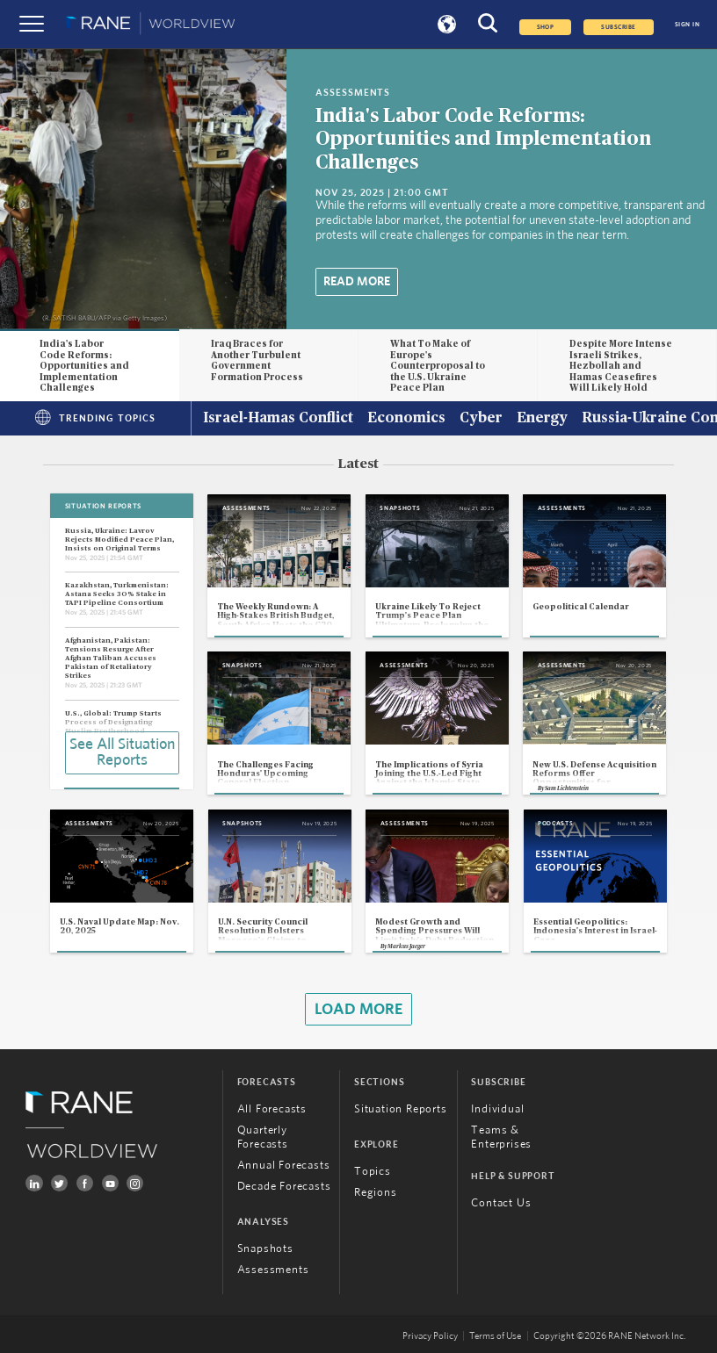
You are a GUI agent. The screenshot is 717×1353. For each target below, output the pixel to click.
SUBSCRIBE (618, 27)
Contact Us (501, 1203)
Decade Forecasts (284, 1186)
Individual (497, 1109)
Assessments (273, 1270)
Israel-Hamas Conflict (278, 419)
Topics (372, 1171)
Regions (375, 1192)
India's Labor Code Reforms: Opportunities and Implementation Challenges (483, 139)
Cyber (481, 419)
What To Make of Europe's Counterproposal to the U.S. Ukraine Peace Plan (437, 366)
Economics (406, 419)
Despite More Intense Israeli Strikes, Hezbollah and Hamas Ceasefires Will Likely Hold (620, 366)
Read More (356, 282)
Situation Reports (400, 1109)
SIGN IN (687, 24)
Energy (542, 419)
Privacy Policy (430, 1336)
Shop (545, 27)
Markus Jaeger (406, 946)
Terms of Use (495, 1336)
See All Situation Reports (122, 752)
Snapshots (265, 1249)
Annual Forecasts (283, 1165)
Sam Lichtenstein (567, 788)
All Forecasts (272, 1109)
